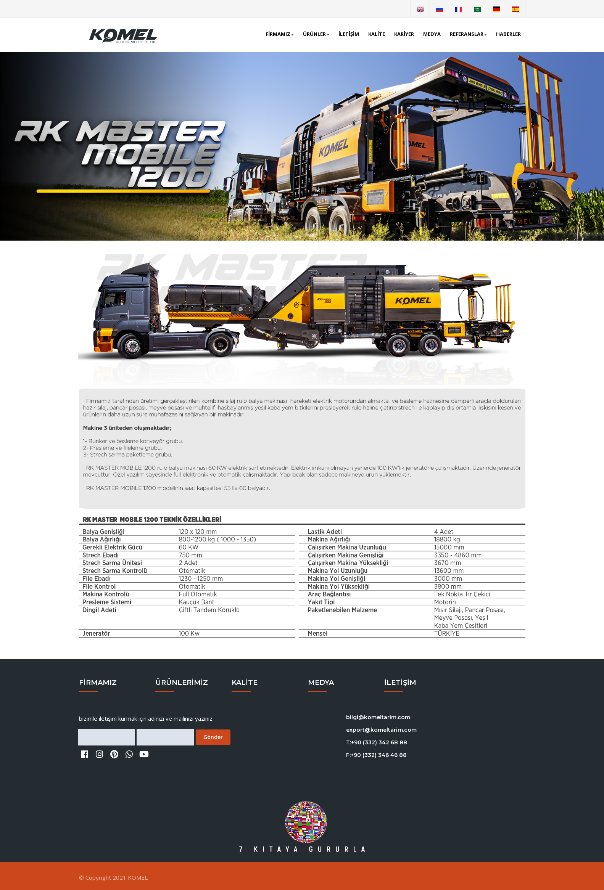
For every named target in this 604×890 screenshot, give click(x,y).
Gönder (213, 737)
